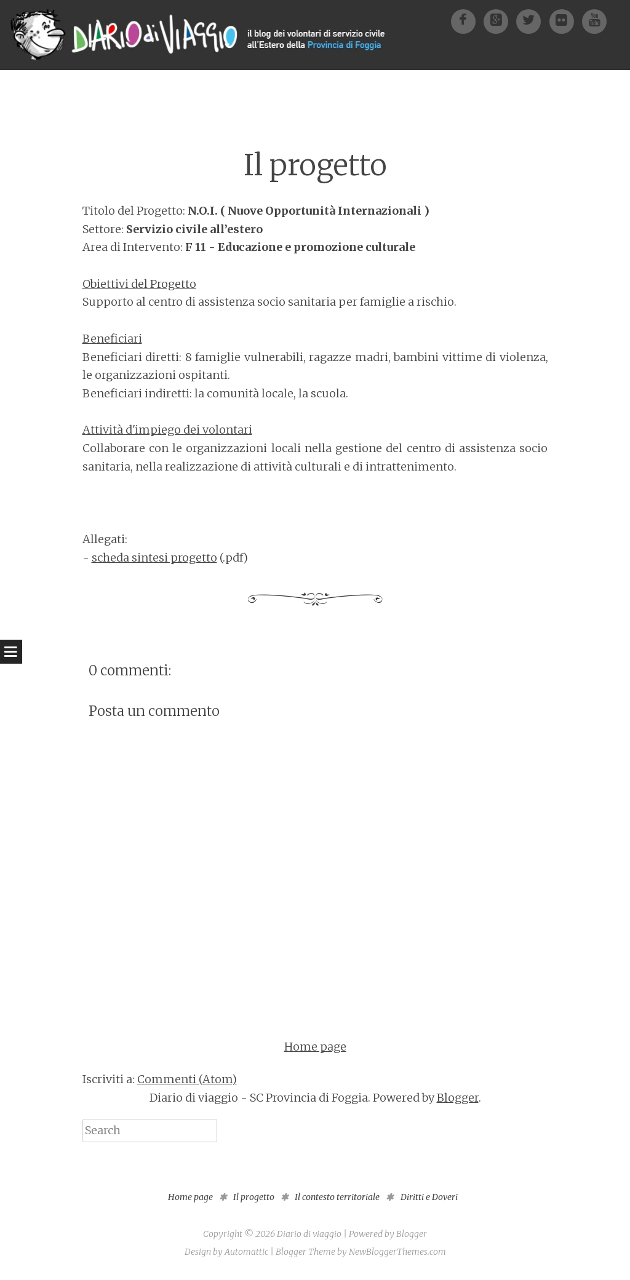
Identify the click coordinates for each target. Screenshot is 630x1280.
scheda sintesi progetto (154, 558)
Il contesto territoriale (337, 1196)
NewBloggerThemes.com (397, 1251)
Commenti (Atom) (187, 1079)
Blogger (458, 1098)
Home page (315, 1047)
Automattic (246, 1251)
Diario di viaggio (309, 1233)
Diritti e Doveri (429, 1196)
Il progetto (315, 165)
